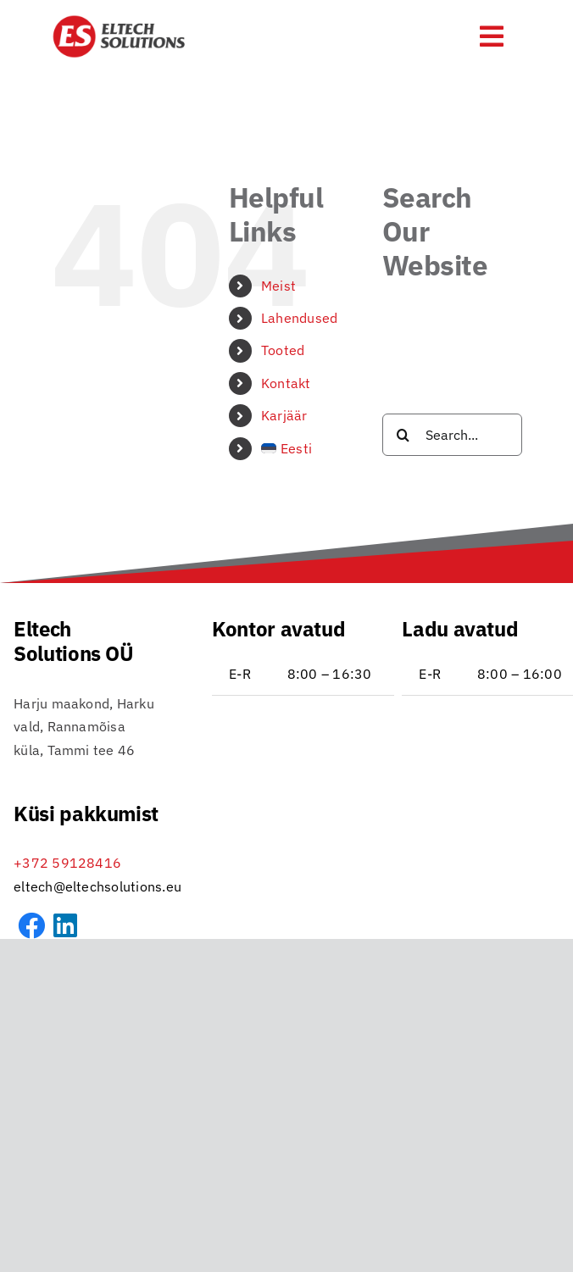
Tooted (282, 350)
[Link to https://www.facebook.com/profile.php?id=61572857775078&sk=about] (31, 925)
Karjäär (284, 415)
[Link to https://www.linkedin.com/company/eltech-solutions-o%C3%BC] (65, 925)
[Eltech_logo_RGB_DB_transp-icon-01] (119, 21)
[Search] (403, 435)
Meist (278, 285)
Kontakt (286, 383)
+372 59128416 (67, 862)
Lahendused (299, 317)
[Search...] (452, 435)
